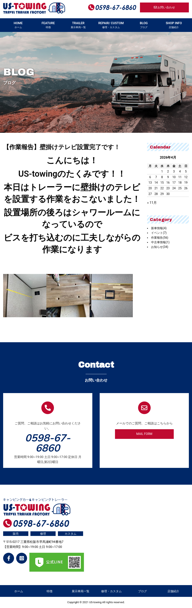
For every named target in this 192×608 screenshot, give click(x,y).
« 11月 (152, 203)
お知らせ (159, 247)
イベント (159, 232)
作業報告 (159, 237)
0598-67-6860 (47, 442)
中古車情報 (160, 242)
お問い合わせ (164, 7)
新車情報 (159, 228)
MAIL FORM (144, 434)
